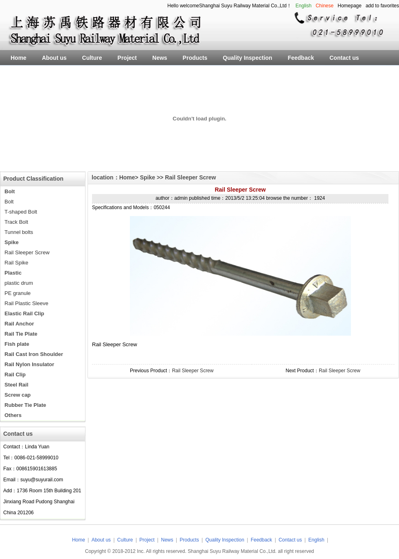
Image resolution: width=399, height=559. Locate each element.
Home (127, 177)
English (316, 540)
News (167, 540)
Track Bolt (16, 222)
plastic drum (18, 283)
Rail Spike (16, 263)
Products (190, 540)
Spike (148, 177)
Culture (125, 540)
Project (146, 540)
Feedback (261, 540)
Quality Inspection (225, 540)
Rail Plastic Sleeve (26, 303)
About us (101, 540)
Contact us (290, 540)
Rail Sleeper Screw (27, 252)
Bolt (8, 202)
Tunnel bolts (18, 232)
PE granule (17, 293)
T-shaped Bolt (20, 212)
